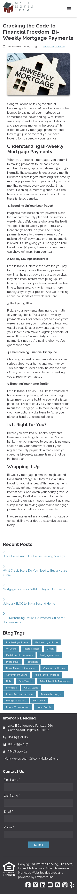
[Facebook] (28, 885)
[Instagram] (65, 885)
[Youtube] (50, 885)
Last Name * (12, 795)
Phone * (9, 827)
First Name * (12, 779)
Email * (8, 811)
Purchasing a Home (53, 46)
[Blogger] (57, 885)
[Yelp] (72, 885)
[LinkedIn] (42, 885)
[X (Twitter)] (35, 885)
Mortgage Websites (31, 872)
